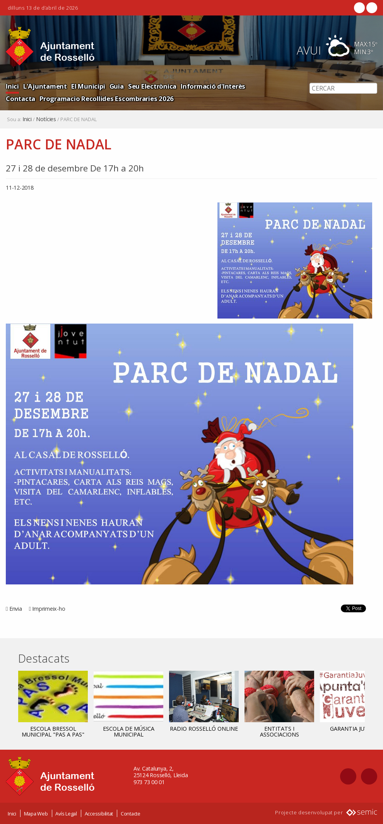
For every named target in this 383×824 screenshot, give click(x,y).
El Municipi (88, 86)
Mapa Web (36, 813)
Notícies (46, 119)
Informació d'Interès (213, 86)
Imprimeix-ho (48, 608)
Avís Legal (66, 813)
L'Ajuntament (45, 86)
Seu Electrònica (152, 86)
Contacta (20, 98)
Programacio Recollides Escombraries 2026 (106, 98)
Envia (15, 608)
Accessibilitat (99, 813)
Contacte (130, 813)
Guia (116, 86)
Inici (12, 86)
